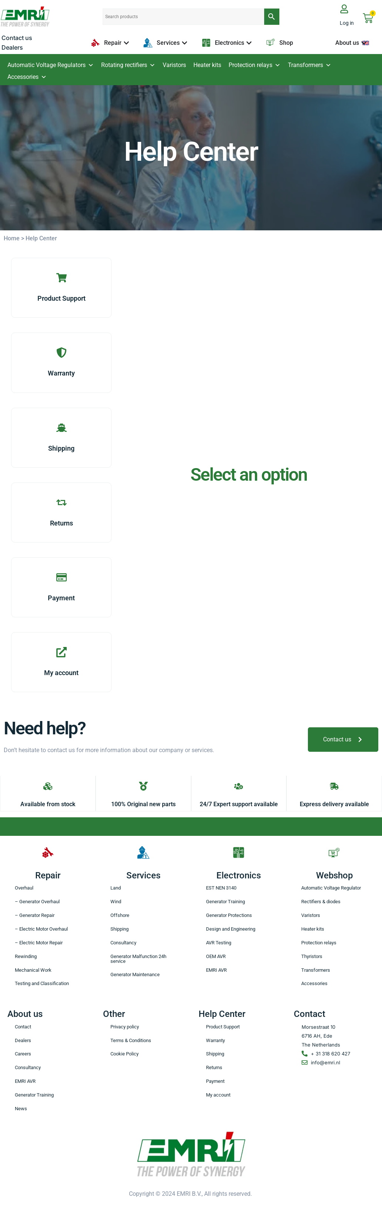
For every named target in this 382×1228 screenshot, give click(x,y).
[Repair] (48, 852)
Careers (23, 1054)
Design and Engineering (230, 929)
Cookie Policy (124, 1054)
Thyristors (311, 957)
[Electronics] (238, 852)
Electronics (238, 875)
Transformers (309, 65)
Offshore (119, 915)
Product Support (223, 1027)
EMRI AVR (216, 970)
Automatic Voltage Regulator (331, 888)
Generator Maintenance (135, 975)
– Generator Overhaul (37, 902)
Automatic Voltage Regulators (50, 65)
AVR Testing (218, 943)
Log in (347, 23)
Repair (47, 875)
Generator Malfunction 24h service (138, 959)
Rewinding (26, 957)
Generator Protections (229, 915)
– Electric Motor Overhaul (41, 929)
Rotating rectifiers (128, 65)
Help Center (222, 1014)
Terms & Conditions (130, 1041)
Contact (23, 1027)
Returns (214, 1068)
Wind (115, 902)
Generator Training (225, 902)
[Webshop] (334, 852)
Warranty (215, 1041)
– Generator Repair (34, 915)
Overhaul (24, 888)
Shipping (119, 929)
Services (143, 875)
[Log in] (344, 8)
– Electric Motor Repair (39, 943)
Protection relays (254, 65)
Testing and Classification (42, 984)
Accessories (27, 77)
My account (218, 1095)
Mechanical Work (33, 970)
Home (12, 238)
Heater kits (207, 65)
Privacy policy (124, 1027)
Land (115, 888)
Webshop (334, 875)
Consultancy (123, 943)
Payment (215, 1082)
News (21, 1109)
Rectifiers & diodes (321, 902)
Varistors (174, 65)
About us (25, 1014)
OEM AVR (216, 957)
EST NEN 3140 (221, 888)
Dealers (23, 1041)
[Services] (143, 852)
